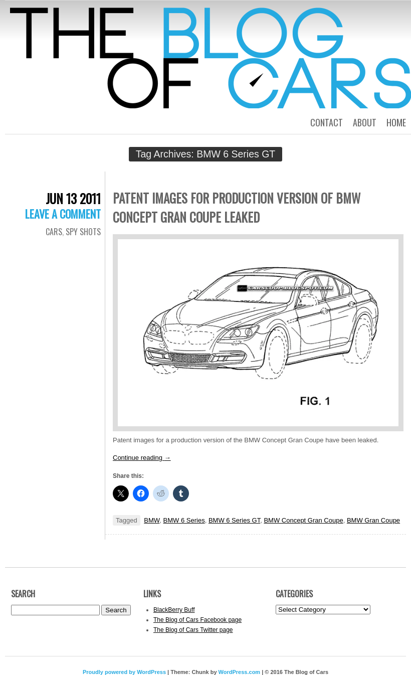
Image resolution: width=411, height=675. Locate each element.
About (364, 122)
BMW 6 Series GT (234, 520)
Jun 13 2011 (73, 198)
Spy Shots (83, 232)
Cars (54, 232)
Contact (326, 122)
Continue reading (142, 457)
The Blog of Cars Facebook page (197, 619)
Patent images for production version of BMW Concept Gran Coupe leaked (236, 207)
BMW (151, 520)
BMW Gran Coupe (373, 520)
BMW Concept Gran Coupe (303, 520)
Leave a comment (63, 214)
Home (396, 122)
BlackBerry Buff (173, 609)
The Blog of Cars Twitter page (193, 629)
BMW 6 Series (184, 520)
